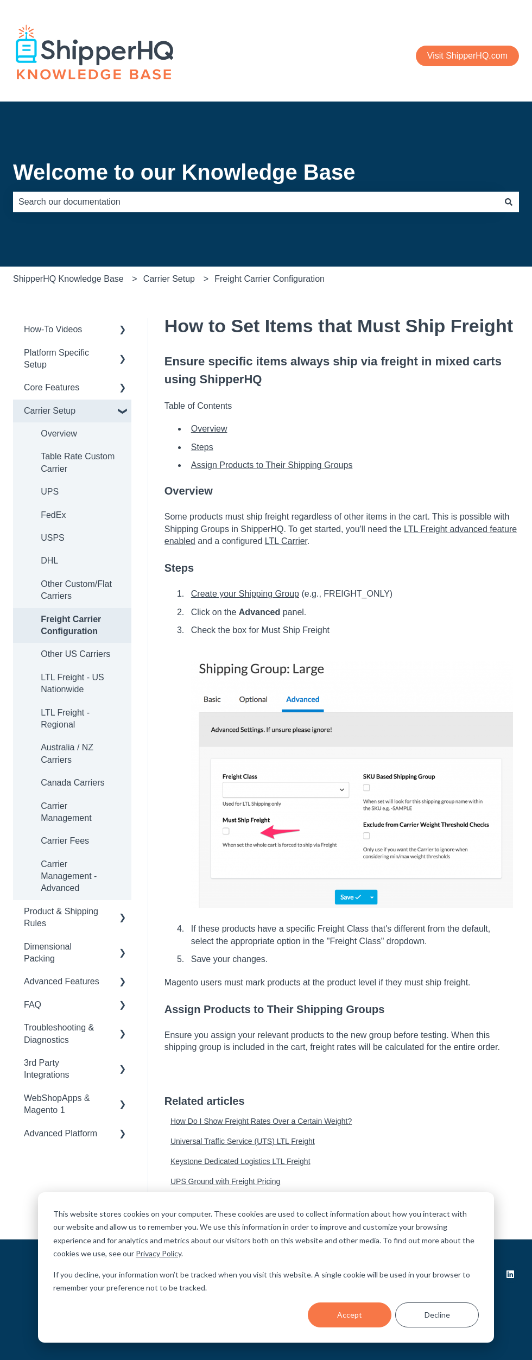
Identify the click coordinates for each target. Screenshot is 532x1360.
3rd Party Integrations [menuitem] (46, 1068)
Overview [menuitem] (59, 433)
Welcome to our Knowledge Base (184, 172)
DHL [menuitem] (49, 560)
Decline (437, 1314)
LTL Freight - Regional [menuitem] (65, 718)
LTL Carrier (286, 541)
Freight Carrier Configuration (269, 278)
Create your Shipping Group (245, 593)
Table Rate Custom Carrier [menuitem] (78, 462)
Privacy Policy (158, 1253)
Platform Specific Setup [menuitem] (56, 358)
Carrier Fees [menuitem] (65, 840)
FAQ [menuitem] (32, 1004)
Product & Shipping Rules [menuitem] (61, 917)
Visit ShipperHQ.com (467, 55)
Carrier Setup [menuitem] (49, 410)
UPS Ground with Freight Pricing (225, 1181)
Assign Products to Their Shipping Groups (272, 465)
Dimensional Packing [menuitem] (48, 952)
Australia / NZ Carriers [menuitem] (67, 753)
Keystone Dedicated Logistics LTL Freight (240, 1161)
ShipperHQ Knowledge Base (68, 278)
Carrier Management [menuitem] (66, 812)
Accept (349, 1314)
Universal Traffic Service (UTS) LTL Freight (242, 1141)
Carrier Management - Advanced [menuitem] (69, 876)
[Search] (508, 202)
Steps (202, 447)
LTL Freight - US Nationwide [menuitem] (72, 683)
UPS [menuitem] (50, 491)
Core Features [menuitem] (51, 387)
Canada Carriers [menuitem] (72, 782)
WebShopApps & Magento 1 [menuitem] (57, 1104)
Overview (209, 428)
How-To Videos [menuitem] (53, 329)
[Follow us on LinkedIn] (510, 1274)
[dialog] (266, 1267)
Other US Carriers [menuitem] (75, 654)
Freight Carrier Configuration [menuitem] (71, 625)
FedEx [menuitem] (53, 515)
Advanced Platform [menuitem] (60, 1133)
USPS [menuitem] (53, 537)
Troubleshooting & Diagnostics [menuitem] (59, 1033)
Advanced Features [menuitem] (61, 981)
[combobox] (255, 202)
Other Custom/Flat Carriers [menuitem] (76, 589)
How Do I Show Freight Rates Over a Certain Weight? (261, 1121)
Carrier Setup (169, 278)
